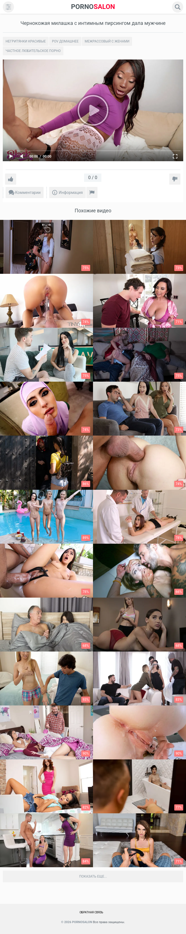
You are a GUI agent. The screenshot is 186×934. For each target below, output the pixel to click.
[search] (177, 7)
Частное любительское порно (33, 51)
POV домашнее (65, 41)
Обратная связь (91, 912)
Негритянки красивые (26, 41)
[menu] (8, 7)
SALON (93, 6)
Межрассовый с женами (107, 41)
